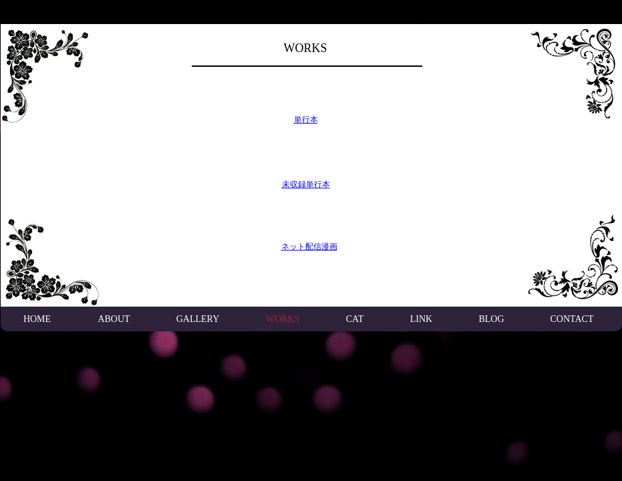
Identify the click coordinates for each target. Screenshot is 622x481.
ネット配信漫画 (309, 246)
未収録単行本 (306, 184)
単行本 (306, 119)
